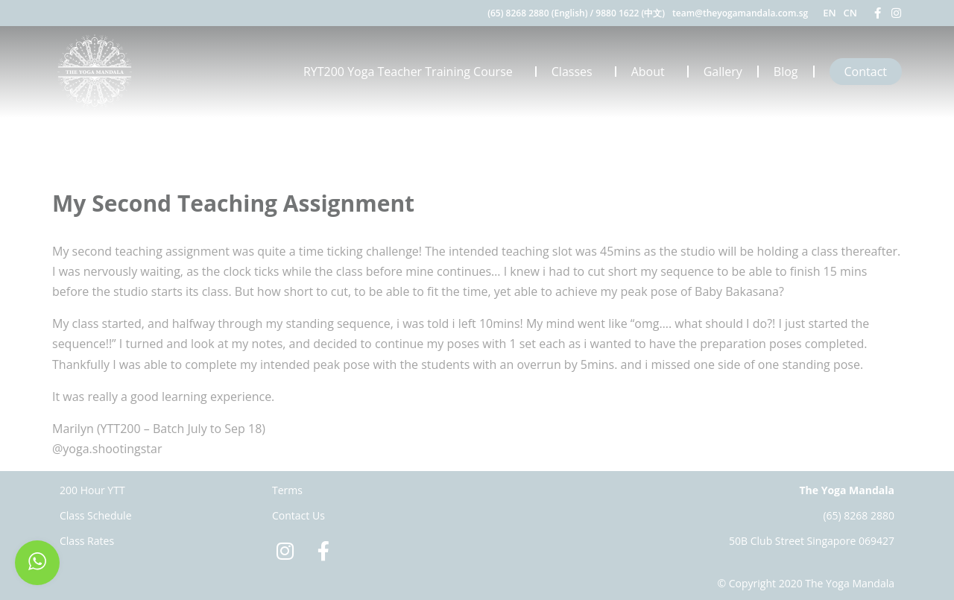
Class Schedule (96, 515)
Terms (287, 490)
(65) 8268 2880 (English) (537, 13)
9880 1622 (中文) (630, 13)
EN (829, 12)
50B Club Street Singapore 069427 (811, 541)
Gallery (723, 71)
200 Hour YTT (92, 490)
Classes (576, 71)
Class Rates (87, 541)
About (651, 71)
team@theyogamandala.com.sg (740, 13)
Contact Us (298, 515)
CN (850, 12)
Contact (865, 71)
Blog (786, 71)
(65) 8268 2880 (858, 515)
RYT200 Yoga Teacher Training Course (411, 71)
